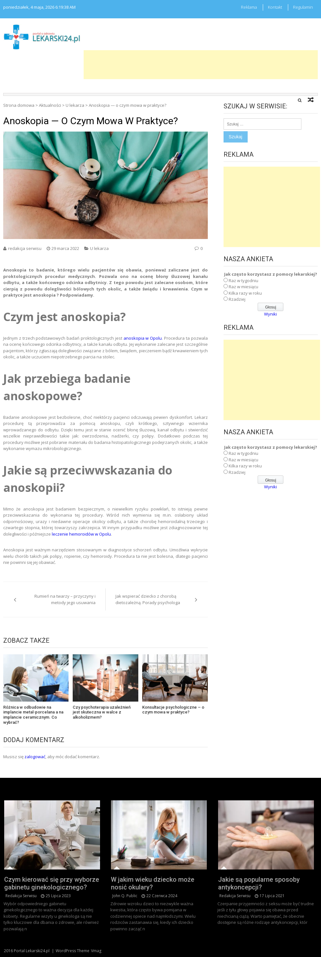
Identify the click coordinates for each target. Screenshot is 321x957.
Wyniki (270, 314)
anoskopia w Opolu (142, 338)
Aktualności (50, 105)
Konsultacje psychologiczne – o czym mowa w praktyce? (173, 710)
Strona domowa (18, 105)
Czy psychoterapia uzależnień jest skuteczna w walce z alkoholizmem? (102, 712)
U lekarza (75, 105)
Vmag (96, 950)
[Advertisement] (201, 64)
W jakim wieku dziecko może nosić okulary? (152, 883)
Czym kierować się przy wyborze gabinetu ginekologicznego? (51, 883)
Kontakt (275, 7)
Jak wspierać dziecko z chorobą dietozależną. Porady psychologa (147, 599)
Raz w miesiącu (243, 287)
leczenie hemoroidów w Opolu (81, 534)
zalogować (34, 756)
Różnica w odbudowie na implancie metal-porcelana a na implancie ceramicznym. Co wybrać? (33, 715)
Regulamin (303, 7)
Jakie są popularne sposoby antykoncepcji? (259, 883)
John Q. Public (124, 895)
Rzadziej (237, 299)
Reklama (249, 7)
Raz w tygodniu (243, 280)
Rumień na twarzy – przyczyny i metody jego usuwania (65, 599)
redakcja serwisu (24, 248)
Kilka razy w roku (245, 293)
